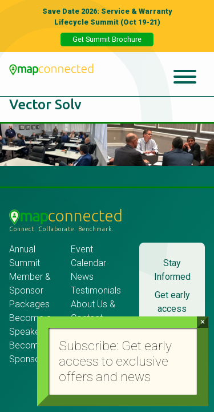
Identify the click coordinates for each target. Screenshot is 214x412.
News (82, 276)
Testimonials (96, 290)
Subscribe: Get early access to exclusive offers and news (115, 361)
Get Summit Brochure (107, 39)
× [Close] (202, 322)
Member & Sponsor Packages (30, 290)
